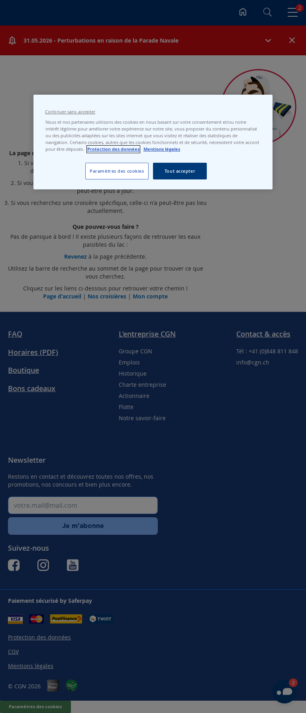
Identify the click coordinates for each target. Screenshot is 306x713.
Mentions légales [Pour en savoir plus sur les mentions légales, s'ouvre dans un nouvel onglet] (161, 149)
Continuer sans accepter (70, 112)
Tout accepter (180, 171)
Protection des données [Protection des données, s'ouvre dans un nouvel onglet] (113, 149)
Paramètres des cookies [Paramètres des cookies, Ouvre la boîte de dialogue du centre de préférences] (117, 171)
